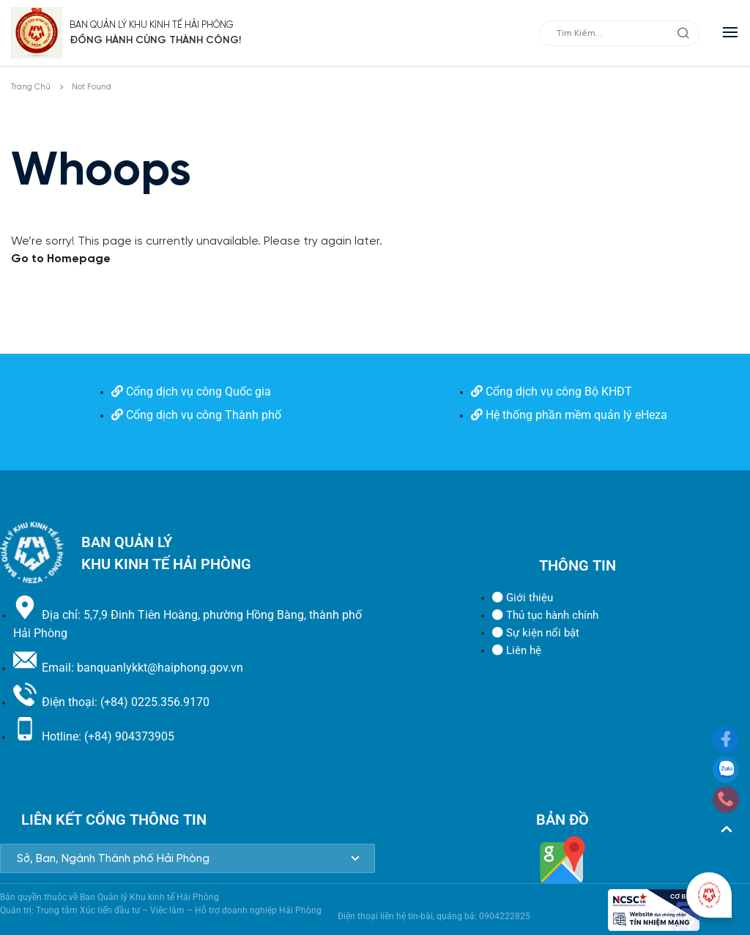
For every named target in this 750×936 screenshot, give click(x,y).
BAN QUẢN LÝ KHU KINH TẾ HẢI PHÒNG (170, 24)
